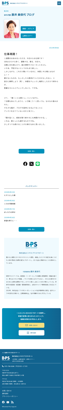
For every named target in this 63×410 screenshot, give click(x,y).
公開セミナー (27, 35)
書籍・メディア (28, 28)
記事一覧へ (31, 151)
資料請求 (31, 333)
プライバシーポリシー (10, 396)
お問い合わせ (31, 325)
